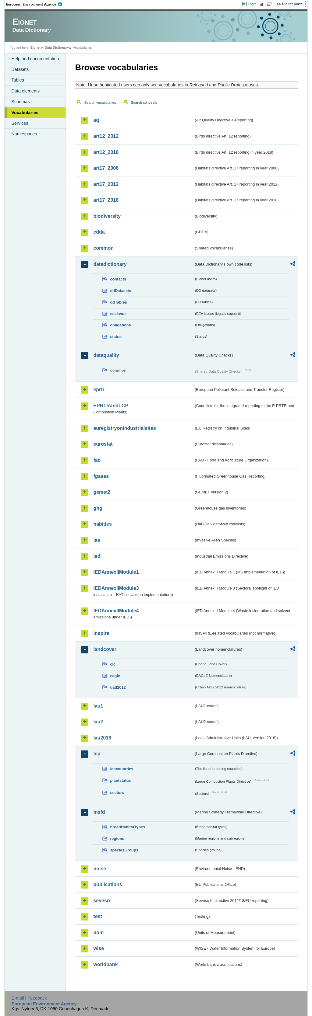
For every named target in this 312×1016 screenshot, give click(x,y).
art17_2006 (106, 168)
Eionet (35, 47)
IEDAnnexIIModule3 (116, 588)
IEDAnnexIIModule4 (116, 610)
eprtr (98, 389)
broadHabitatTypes (127, 827)
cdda (99, 232)
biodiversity (107, 216)
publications (107, 884)
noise (99, 868)
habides (102, 524)
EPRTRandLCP (110, 405)
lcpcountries (121, 769)
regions (117, 838)
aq (96, 120)
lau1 (98, 705)
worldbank (105, 964)
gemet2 (101, 492)
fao (97, 460)
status (116, 336)
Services (19, 123)
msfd (99, 812)
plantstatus (120, 780)
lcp (96, 753)
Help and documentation (35, 58)
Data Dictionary (57, 47)
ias (96, 540)
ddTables (118, 302)
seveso (101, 900)
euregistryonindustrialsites (124, 428)
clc (112, 664)
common (103, 248)
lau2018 (102, 737)
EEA (36, 4)
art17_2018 (106, 200)
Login (252, 4)
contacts (118, 279)
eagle (115, 675)
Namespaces (24, 133)
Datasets (20, 69)
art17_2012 (106, 184)
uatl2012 (118, 687)
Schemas (20, 101)
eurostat (102, 444)
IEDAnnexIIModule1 (116, 572)
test (97, 916)
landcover (104, 649)
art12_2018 (106, 152)
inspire (101, 633)
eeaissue (118, 313)
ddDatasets (120, 290)
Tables (17, 80)
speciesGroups (124, 850)
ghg (97, 508)
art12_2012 (106, 136)
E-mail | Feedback (29, 998)
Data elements (25, 91)
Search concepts (144, 102)
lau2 (98, 721)
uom (98, 932)
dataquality (106, 355)
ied (96, 556)
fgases (101, 476)
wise (98, 948)
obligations (120, 325)
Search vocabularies (100, 102)
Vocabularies (24, 112)
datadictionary (109, 264)
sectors (117, 792)
